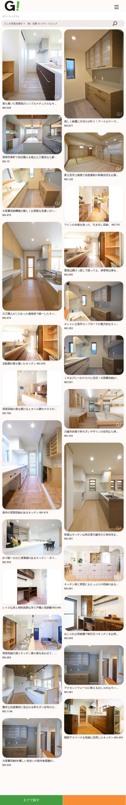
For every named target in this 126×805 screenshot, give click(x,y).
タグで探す (31, 800)
